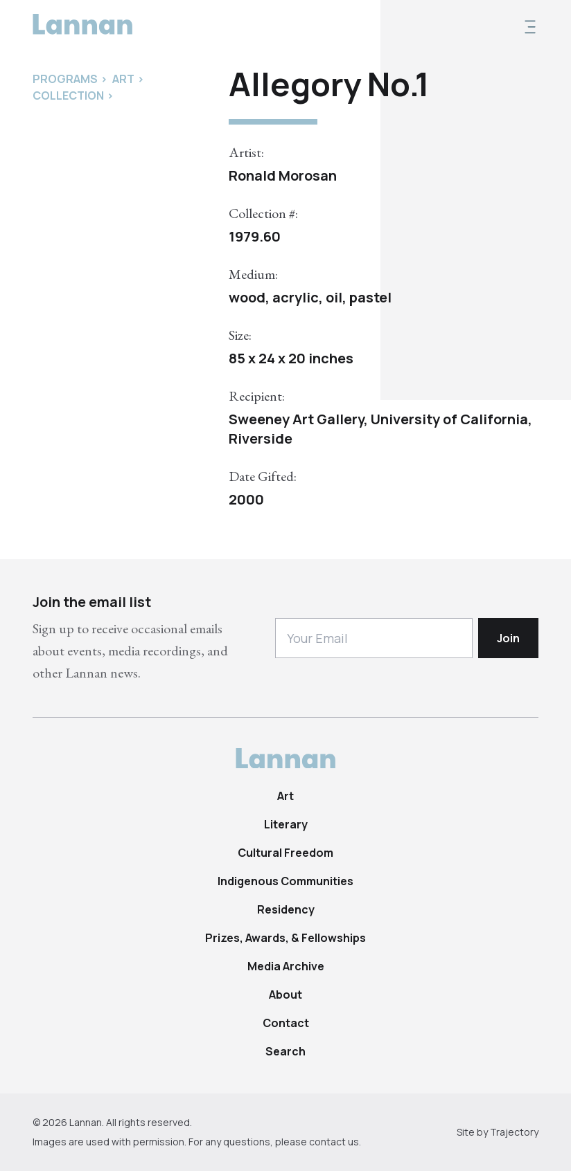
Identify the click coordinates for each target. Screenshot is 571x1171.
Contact (286, 1023)
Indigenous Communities (285, 881)
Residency (286, 909)
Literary (286, 824)
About (285, 994)
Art (285, 796)
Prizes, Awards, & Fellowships (285, 937)
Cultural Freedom (285, 852)
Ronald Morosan (283, 175)
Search (285, 1051)
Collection (68, 95)
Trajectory (514, 1131)
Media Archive (285, 966)
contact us (334, 1141)
